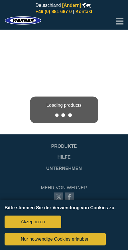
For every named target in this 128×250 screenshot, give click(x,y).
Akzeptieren (33, 221)
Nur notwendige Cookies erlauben (55, 239)
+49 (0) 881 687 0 (54, 11)
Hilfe (63, 157)
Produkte (64, 146)
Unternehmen (64, 168)
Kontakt (84, 11)
